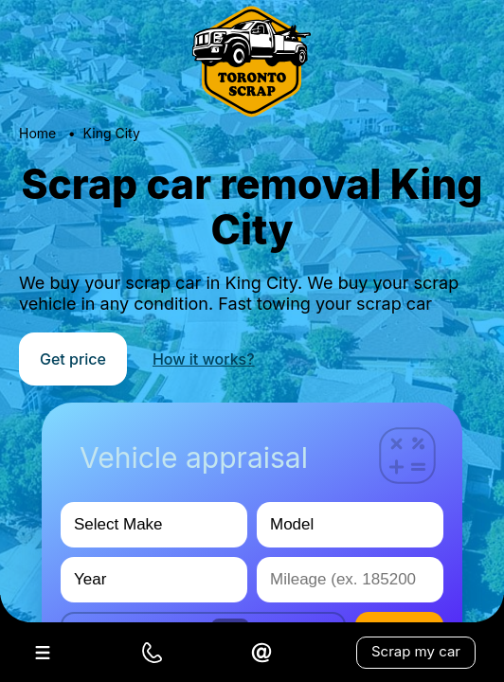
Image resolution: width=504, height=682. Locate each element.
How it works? (204, 359)
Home (37, 133)
